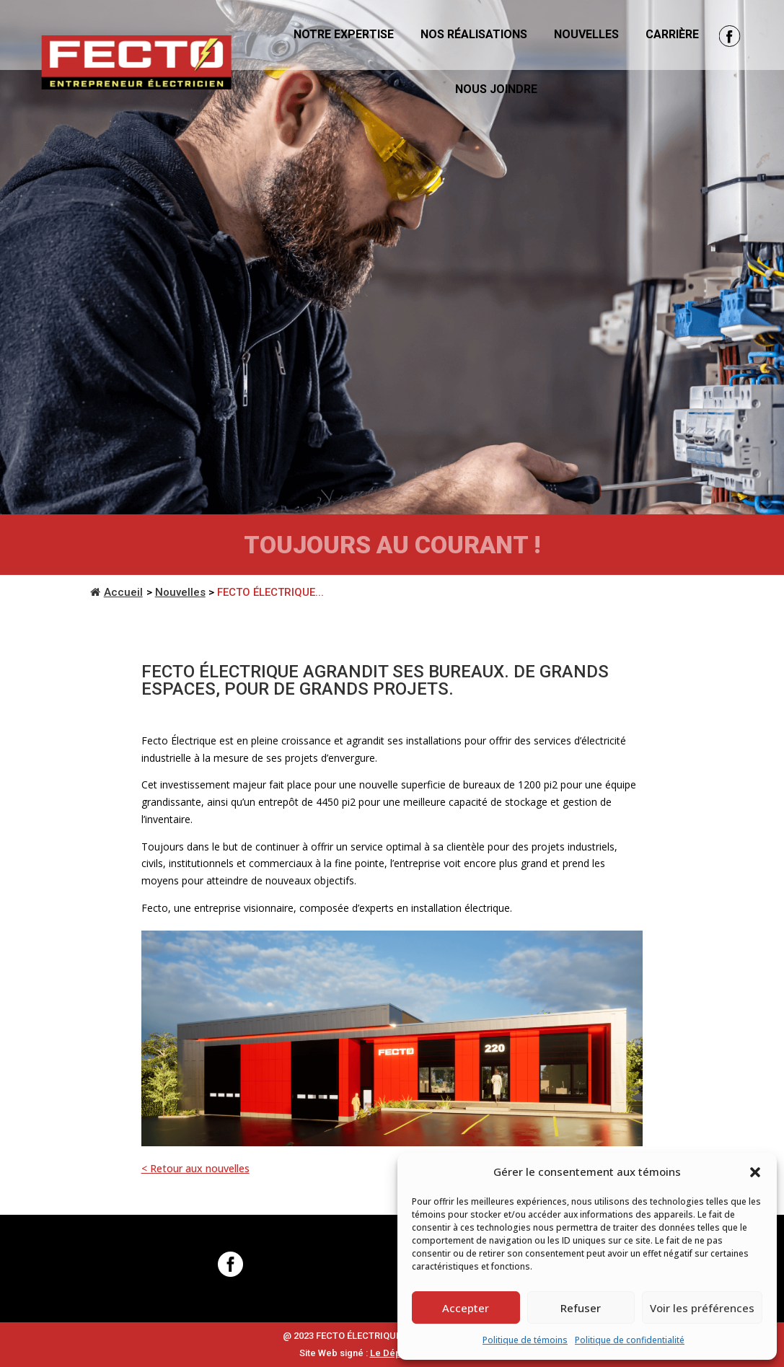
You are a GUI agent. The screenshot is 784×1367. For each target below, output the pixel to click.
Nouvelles (586, 34)
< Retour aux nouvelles (195, 1168)
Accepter (465, 1308)
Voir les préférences (702, 1308)
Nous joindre (496, 89)
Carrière (672, 34)
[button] (755, 1172)
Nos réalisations (473, 34)
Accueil (116, 592)
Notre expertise (344, 34)
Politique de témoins (525, 1340)
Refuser (580, 1308)
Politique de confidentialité (629, 1340)
